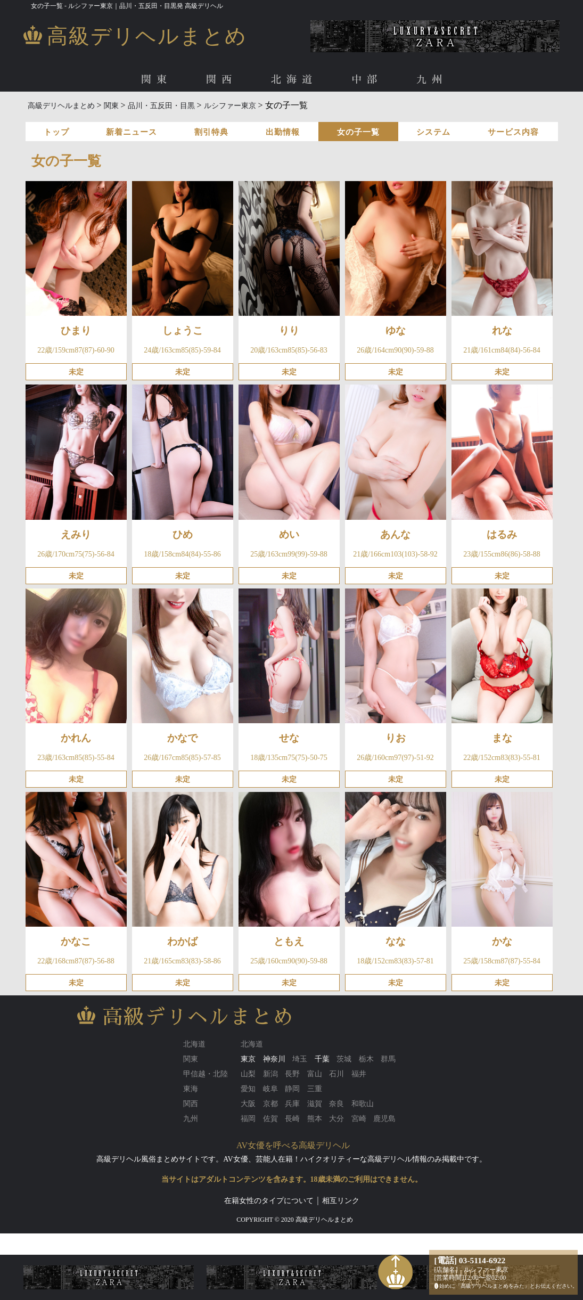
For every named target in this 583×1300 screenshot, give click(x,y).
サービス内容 (513, 132)
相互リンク (340, 1201)
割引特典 (211, 132)
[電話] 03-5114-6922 (470, 1260)
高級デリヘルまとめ (61, 106)
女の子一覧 (358, 132)
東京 (248, 1059)
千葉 (322, 1059)
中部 (366, 80)
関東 (156, 80)
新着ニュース (131, 132)
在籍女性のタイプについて (269, 1201)
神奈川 (274, 1059)
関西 (221, 80)
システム (433, 132)
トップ (56, 132)
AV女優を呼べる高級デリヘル (293, 1145)
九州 (431, 80)
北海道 (294, 80)
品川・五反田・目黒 (161, 106)
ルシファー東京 (230, 106)
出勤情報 (283, 132)
